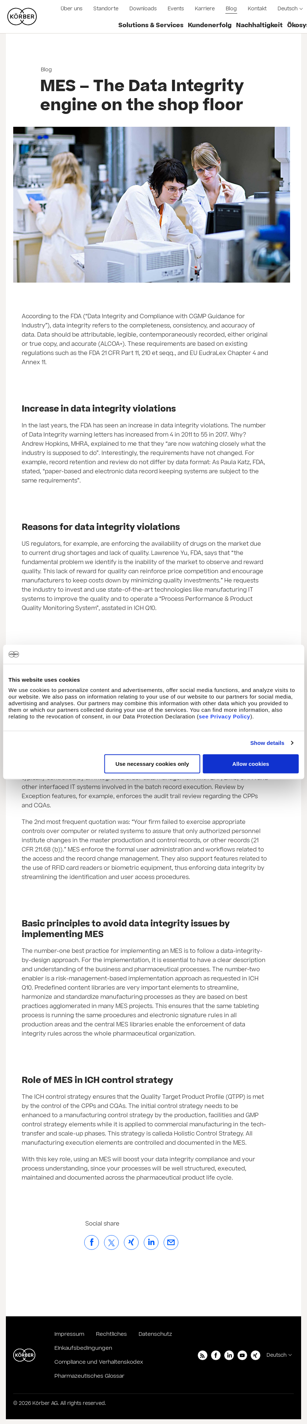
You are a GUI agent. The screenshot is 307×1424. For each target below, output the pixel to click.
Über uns (71, 8)
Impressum (69, 1334)
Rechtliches (111, 1334)
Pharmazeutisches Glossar (89, 1376)
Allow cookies (250, 764)
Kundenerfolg (210, 25)
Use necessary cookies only (152, 764)
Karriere (205, 8)
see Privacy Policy (224, 716)
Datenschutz (155, 1334)
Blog (231, 8)
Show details (267, 742)
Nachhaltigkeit (259, 25)
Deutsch (287, 8)
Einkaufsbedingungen (83, 1348)
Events (176, 8)
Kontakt (257, 8)
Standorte (105, 8)
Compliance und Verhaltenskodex (98, 1362)
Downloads (143, 8)
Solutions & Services (150, 25)
